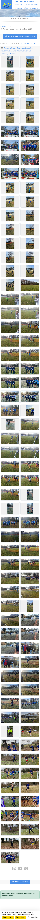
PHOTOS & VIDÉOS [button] (21, 8)
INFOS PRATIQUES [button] (32, 5)
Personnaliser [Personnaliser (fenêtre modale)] (33, 917)
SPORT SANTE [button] (20, 5)
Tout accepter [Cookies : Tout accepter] (8, 917)
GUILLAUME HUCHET (29, 43)
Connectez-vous (8, 893)
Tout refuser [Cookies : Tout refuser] (20, 917)
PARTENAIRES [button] (33, 8)
